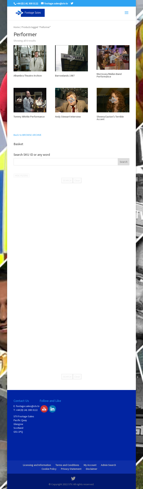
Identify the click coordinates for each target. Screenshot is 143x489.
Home (17, 27)
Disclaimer (91, 469)
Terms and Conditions (67, 465)
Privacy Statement (71, 469)
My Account (90, 465)
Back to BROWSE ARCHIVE (27, 135)
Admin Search (108, 465)
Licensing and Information (37, 465)
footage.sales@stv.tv (28, 406)
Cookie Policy (49, 469)
